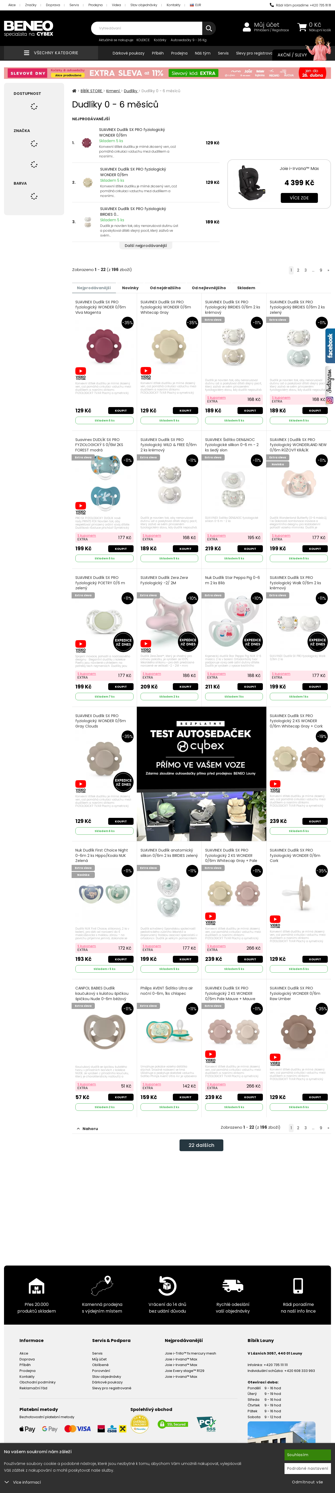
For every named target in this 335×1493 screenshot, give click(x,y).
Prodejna (95, 5)
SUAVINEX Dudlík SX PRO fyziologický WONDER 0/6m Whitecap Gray (166, 307)
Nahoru (87, 1124)
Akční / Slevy (299, 55)
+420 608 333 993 (299, 1366)
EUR (195, 5)
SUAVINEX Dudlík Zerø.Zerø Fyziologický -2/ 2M (164, 578)
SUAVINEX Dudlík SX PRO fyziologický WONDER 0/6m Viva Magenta (101, 307)
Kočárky (160, 40)
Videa (116, 5)
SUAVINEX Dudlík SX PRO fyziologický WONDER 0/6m (132, 132)
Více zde (299, 198)
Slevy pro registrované (257, 53)
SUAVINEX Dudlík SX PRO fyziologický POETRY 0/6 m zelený (101, 581)
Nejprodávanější (96, 287)
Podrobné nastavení (308, 1468)
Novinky (136, 287)
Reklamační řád (33, 1383)
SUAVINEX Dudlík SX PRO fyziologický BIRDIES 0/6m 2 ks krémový (232, 307)
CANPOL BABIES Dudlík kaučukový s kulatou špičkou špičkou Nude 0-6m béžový (102, 990)
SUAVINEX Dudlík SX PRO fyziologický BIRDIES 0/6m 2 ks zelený (297, 307)
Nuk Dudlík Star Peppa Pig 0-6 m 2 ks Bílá (232, 578)
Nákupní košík (320, 30)
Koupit (120, 409)
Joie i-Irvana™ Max (299, 168)
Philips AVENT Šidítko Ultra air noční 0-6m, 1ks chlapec (167, 987)
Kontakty (174, 5)
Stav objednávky (143, 5)
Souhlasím (298, 1454)
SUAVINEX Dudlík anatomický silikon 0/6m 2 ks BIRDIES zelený (167, 853)
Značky (31, 5)
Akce (12, 5)
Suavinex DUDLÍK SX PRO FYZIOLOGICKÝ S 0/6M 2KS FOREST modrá (100, 444)
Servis (74, 5)
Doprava (53, 5)
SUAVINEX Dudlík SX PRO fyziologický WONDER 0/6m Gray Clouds (101, 718)
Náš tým (203, 53)
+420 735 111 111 (276, 1360)
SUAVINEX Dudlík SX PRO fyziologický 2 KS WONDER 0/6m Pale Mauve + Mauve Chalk (230, 992)
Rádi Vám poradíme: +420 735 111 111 (300, 5)
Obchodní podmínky (38, 1377)
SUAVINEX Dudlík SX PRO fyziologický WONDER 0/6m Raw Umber (295, 990)
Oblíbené (100, 1360)
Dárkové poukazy (129, 53)
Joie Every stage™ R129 (184, 1366)
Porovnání (101, 1366)
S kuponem (217, 396)
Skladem (265, 287)
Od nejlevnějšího (223, 287)
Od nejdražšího (175, 287)
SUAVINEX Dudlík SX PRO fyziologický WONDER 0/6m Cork (295, 853)
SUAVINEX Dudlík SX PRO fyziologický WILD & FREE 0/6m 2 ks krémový (169, 444)
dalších (201, 1141)
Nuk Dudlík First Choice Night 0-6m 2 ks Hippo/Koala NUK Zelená (102, 853)
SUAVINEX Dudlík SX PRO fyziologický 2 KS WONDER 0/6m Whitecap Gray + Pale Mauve (231, 855)
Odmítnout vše (307, 1482)
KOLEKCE (143, 40)
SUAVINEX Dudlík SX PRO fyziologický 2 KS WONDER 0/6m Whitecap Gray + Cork (296, 718)
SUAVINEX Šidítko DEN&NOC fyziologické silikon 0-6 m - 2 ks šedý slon (232, 444)
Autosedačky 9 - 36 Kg (189, 40)
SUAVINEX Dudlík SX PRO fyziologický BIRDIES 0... (133, 211)
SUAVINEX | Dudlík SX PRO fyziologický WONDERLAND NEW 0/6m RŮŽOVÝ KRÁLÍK (298, 444)
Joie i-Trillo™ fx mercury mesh (190, 1349)
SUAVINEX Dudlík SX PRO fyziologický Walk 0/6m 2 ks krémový (296, 581)
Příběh (158, 53)
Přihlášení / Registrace (271, 30)
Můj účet (266, 24)
